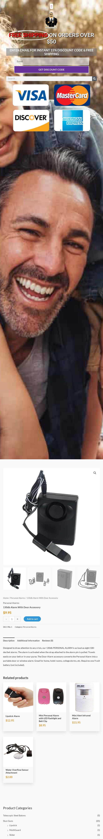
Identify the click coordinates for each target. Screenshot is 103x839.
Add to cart (32, 619)
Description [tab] (9, 640)
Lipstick (13, 825)
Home (6, 598)
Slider (12, 835)
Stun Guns (8, 821)
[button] (51, 6)
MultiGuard (15, 830)
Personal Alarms (17, 598)
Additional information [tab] (28, 640)
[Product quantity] (12, 619)
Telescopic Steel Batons (14, 815)
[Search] (94, 78)
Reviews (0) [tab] (47, 640)
